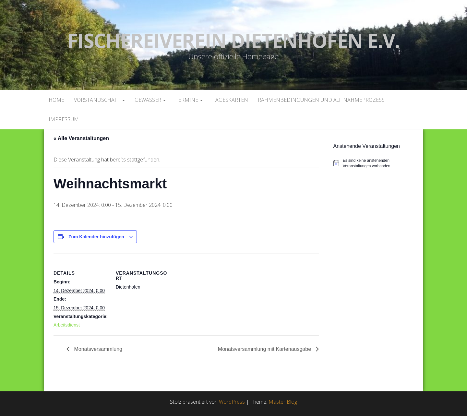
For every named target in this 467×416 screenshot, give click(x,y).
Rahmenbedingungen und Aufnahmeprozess (321, 99)
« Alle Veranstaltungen (81, 138)
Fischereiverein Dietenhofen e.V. (233, 40)
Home (56, 99)
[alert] (376, 163)
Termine (189, 99)
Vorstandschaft (99, 99)
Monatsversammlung (97, 349)
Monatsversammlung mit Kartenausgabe (265, 349)
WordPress (232, 401)
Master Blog (283, 401)
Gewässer (150, 99)
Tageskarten (230, 99)
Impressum (64, 119)
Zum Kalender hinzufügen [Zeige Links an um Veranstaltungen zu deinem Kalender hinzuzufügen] (96, 236)
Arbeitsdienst (67, 324)
